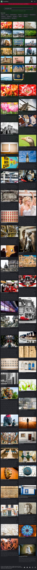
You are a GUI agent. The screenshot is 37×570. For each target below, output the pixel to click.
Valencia (2, 480)
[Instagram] (35, 567)
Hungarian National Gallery (5, 18)
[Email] (24, 567)
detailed (20, 16)
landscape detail (33, 14)
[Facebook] (30, 567)
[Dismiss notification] (36, 4)
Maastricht (20, 253)
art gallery (20, 14)
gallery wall (26, 14)
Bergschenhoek (21, 344)
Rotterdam (20, 147)
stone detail (15, 16)
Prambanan (2, 328)
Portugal (20, 498)
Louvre (2, 551)
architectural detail (13, 14)
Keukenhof (20, 97)
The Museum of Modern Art (4, 155)
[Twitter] (33, 567)
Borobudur (20, 410)
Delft (19, 163)
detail (2, 14)
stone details (14, 18)
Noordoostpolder (3, 97)
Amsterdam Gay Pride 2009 (22, 217)
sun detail (25, 16)
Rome (1, 445)
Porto (19, 478)
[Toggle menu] (35, 1)
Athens (20, 515)
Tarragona (20, 463)
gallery (7, 14)
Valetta (20, 268)
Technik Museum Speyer (4, 184)
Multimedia (3, 16)
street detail (9, 16)
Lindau (2, 517)
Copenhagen (20, 557)
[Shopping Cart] (32, 1)
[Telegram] (27, 567)
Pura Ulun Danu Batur (4, 400)
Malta (19, 373)
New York (2, 135)
